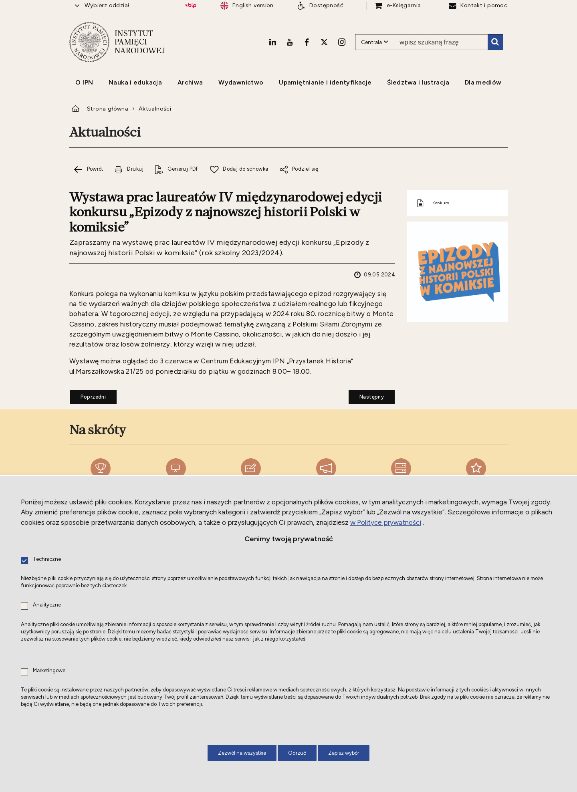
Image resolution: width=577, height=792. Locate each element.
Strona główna (107, 108)
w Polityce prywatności (385, 522)
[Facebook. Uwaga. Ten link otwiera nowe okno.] (307, 42)
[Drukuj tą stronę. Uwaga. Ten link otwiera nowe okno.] (129, 169)
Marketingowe (49, 670)
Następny (366, 394)
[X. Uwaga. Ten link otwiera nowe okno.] (324, 42)
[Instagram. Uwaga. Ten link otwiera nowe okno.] (342, 42)
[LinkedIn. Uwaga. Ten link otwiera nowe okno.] (272, 42)
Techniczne (47, 559)
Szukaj (495, 42)
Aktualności (155, 108)
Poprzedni (88, 394)
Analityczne (47, 605)
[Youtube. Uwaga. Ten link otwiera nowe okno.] (290, 42)
